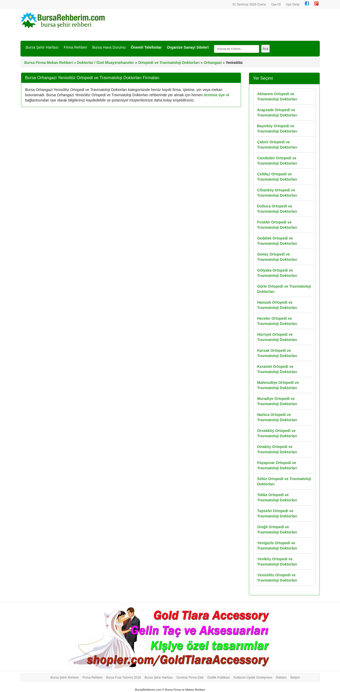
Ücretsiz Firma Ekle (190, 677)
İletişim (295, 677)
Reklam (281, 677)
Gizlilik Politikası (218, 677)
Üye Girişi (293, 4)
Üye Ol (276, 4)
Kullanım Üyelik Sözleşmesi (253, 677)
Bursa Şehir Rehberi (64, 677)
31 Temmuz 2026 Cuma (249, 4)
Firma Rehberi (75, 47)
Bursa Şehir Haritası (42, 47)
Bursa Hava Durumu (108, 47)
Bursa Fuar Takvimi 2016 (123, 677)
